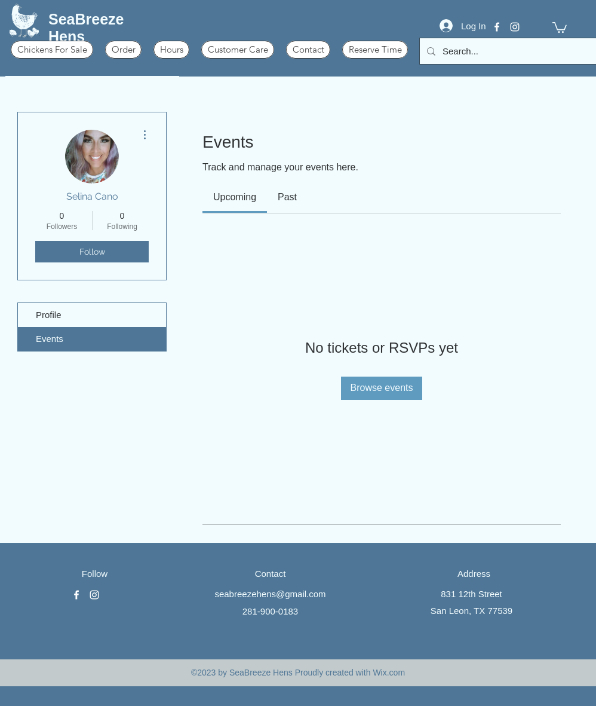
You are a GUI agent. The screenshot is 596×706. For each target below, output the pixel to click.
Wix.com (389, 672)
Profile (49, 315)
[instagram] (515, 27)
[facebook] (497, 27)
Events (49, 339)
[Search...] (509, 51)
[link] (234, 197)
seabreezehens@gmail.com (269, 594)
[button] (559, 27)
